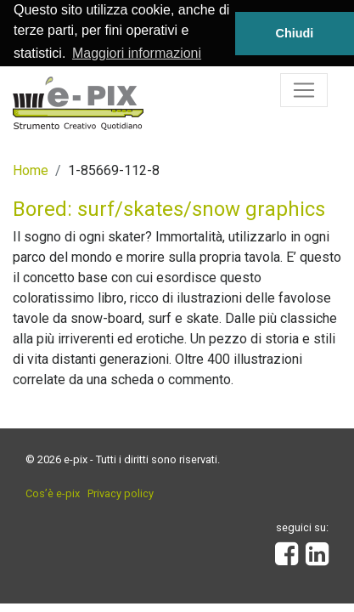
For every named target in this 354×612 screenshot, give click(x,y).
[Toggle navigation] (304, 89)
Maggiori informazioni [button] (136, 53)
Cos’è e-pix (52, 492)
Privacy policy (120, 492)
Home (30, 170)
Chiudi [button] (295, 33)
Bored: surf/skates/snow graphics (169, 208)
